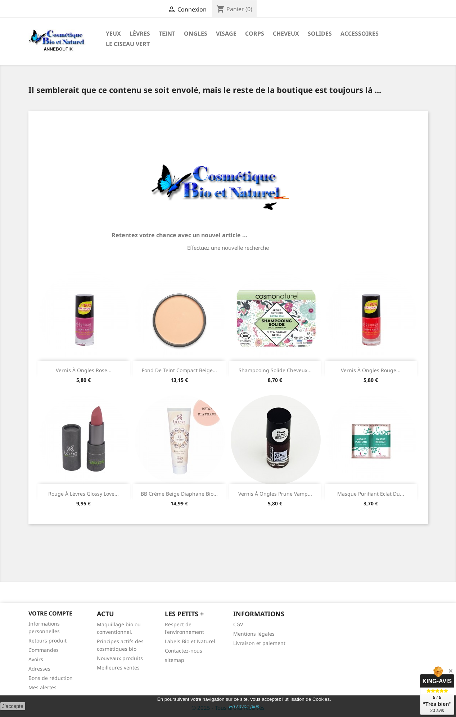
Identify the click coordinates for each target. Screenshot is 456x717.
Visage (226, 33)
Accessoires (359, 33)
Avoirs (35, 659)
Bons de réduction (50, 678)
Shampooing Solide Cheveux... (275, 370)
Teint (167, 33)
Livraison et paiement (259, 643)
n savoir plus (245, 706)
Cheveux (286, 33)
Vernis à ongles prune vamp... (275, 493)
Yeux (113, 33)
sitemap (174, 660)
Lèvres (140, 33)
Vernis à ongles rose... (84, 370)
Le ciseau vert (128, 44)
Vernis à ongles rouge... (371, 370)
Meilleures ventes (118, 667)
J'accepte (12, 706)
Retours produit (47, 640)
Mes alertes (42, 687)
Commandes (43, 649)
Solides (320, 33)
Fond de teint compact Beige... (179, 370)
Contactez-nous (183, 650)
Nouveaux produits (120, 658)
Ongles (195, 33)
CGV (238, 624)
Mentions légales (254, 633)
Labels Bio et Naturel (190, 641)
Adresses (39, 668)
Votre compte (50, 613)
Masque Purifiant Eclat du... (370, 493)
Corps (254, 33)
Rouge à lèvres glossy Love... (83, 493)
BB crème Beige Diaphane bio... (179, 493)
